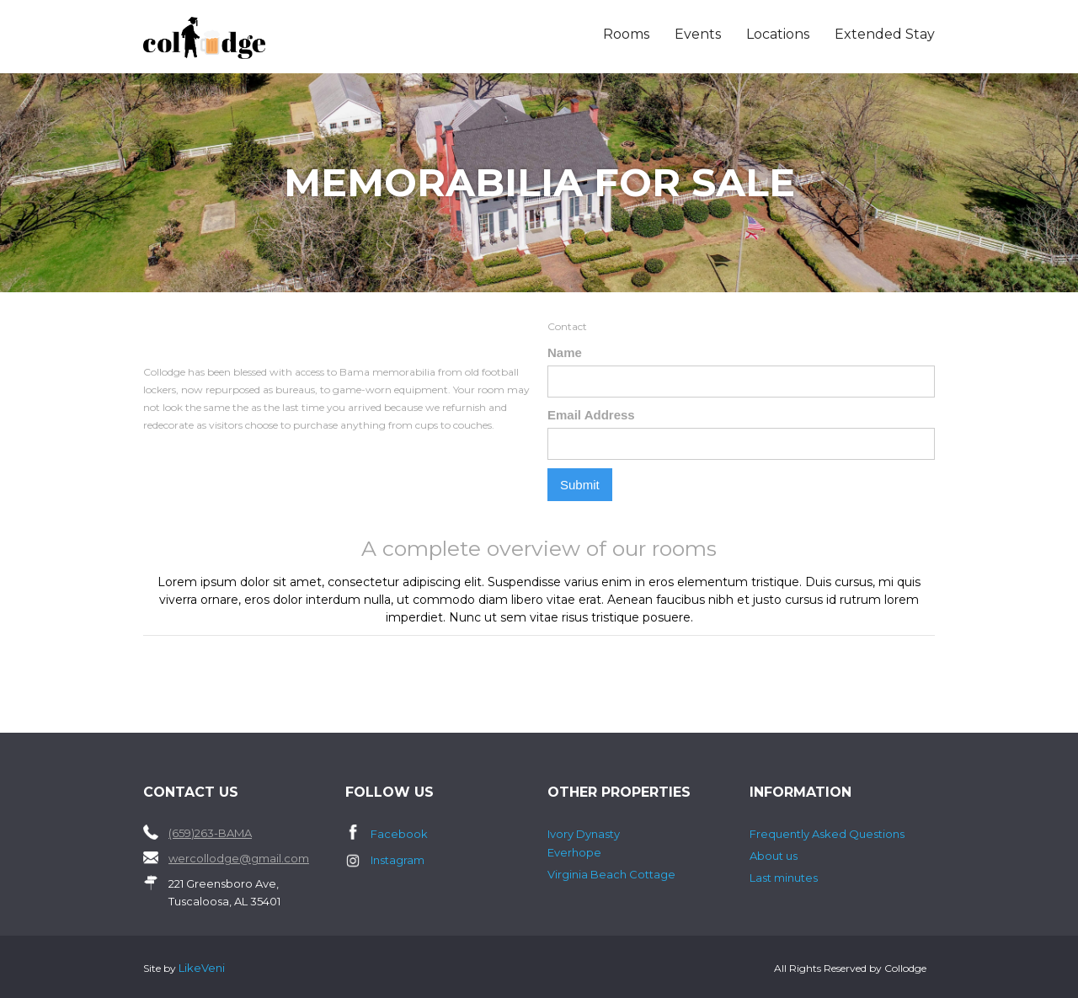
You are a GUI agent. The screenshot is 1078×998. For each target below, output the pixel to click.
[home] (245, 38)
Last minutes (784, 877)
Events (698, 34)
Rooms (626, 34)
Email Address (591, 415)
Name (564, 352)
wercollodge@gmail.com (238, 858)
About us (774, 855)
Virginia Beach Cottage (611, 874)
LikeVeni (202, 967)
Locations (777, 34)
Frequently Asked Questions (827, 834)
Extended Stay (885, 34)
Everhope (574, 852)
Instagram (397, 860)
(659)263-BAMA (210, 833)
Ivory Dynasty (583, 834)
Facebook (399, 834)
